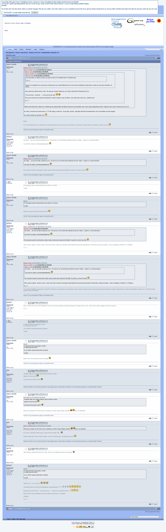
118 (29, 58)
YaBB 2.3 (91, 522)
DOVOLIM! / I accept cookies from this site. (17, 12)
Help (15, 49)
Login (22, 23)
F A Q (64, 46)
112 (18, 58)
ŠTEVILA (98, 46)
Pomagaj (105, 46)
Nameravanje (90, 46)
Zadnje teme (81, 46)
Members (28, 49)
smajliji (111, 46)
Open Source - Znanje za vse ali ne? (31, 52)
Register (28, 23)
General (18, 52)
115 (25, 58)
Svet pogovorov (10, 52)
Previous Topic (149, 55)
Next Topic (156, 55)
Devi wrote (27, 397)
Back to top (9, 134)
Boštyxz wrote (27, 68)
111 (16, 58)
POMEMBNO (57, 46)
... (14, 58)
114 (23, 58)
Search (21, 49)
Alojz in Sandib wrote (30, 69)
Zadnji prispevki (71, 46)
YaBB (73, 523)
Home (10, 49)
